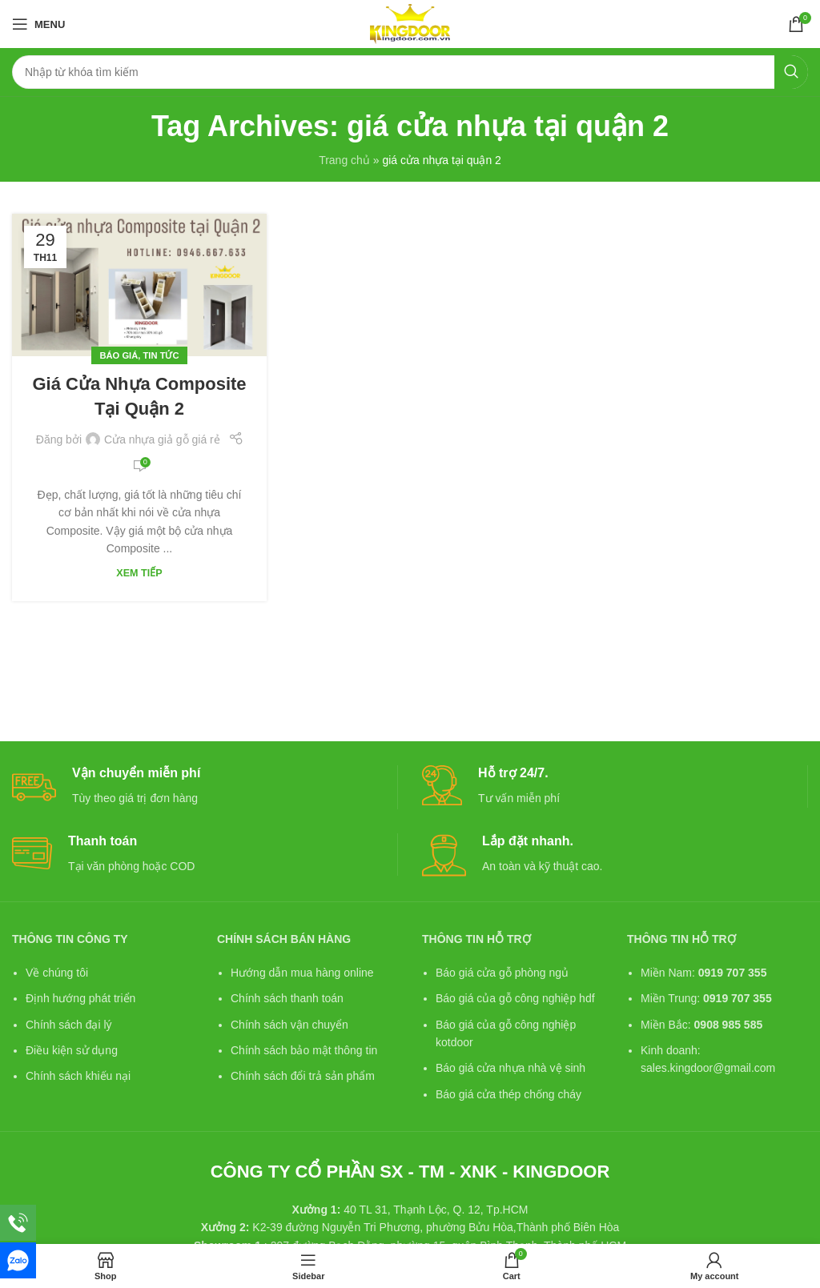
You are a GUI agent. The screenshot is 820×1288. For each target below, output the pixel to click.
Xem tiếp (139, 573)
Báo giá (118, 355)
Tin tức (161, 355)
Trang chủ (344, 160)
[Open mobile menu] (38, 24)
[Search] (410, 72)
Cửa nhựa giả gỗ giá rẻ (162, 439)
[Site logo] (409, 23)
